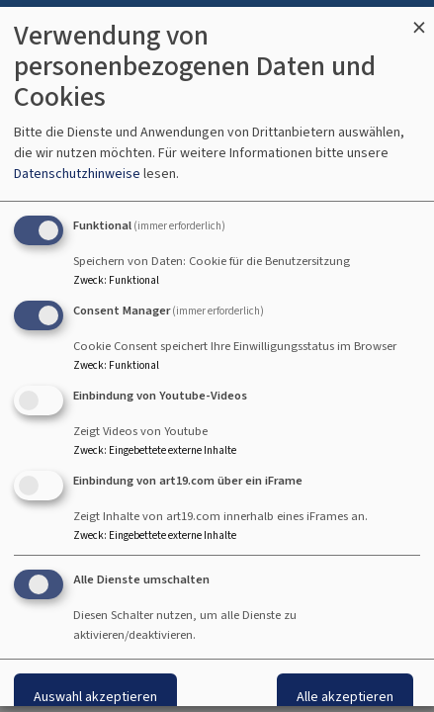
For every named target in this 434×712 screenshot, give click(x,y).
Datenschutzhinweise (77, 173)
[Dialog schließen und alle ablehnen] (419, 19)
